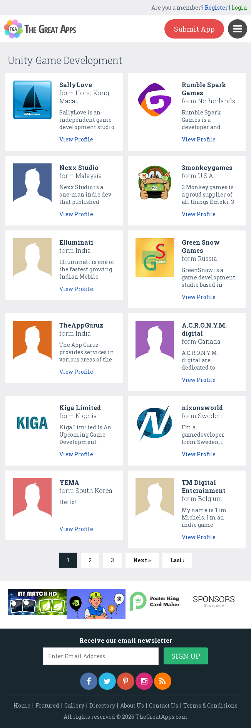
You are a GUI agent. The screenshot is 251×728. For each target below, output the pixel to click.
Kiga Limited (80, 408)
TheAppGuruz (81, 325)
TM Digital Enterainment (204, 486)
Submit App (194, 29)
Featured (47, 705)
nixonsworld (202, 408)
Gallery (74, 705)
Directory (102, 705)
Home (21, 705)
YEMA (69, 482)
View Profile (76, 139)
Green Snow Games (201, 246)
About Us (132, 705)
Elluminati (76, 242)
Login (239, 7)
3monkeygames (207, 167)
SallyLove (75, 85)
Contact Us (163, 705)
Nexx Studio (79, 167)
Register (216, 7)
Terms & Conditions (210, 705)
